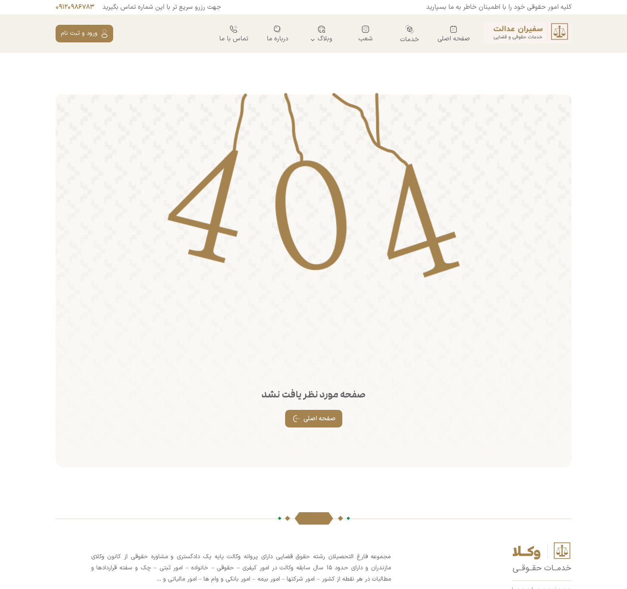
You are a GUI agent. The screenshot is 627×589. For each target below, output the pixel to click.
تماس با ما (233, 33)
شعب (365, 33)
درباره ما (277, 33)
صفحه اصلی (453, 33)
